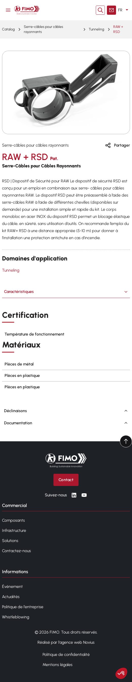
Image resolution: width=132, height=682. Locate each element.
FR (124, 10)
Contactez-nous (16, 550)
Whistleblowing (15, 617)
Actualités (11, 596)
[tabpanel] (66, 351)
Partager (117, 145)
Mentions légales (57, 664)
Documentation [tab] (66, 423)
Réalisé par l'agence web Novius (66, 642)
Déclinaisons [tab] (66, 410)
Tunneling (96, 29)
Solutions (10, 540)
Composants (13, 520)
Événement (12, 586)
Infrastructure (14, 530)
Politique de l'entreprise (22, 606)
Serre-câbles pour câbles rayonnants (43, 29)
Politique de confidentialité (66, 654)
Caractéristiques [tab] (66, 291)
